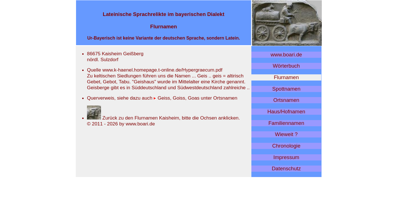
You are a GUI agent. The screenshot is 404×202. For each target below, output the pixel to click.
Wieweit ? (286, 134)
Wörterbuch (286, 66)
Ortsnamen (286, 100)
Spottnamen (286, 89)
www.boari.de (286, 55)
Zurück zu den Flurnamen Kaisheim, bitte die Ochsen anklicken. (163, 118)
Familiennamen (286, 123)
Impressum (286, 157)
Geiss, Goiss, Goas (176, 98)
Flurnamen (286, 77)
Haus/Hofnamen (286, 111)
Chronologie (286, 146)
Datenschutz (286, 168)
